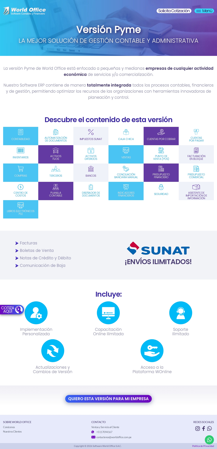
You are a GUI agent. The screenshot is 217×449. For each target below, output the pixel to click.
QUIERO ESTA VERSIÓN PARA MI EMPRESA (108, 399)
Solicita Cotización (174, 11)
